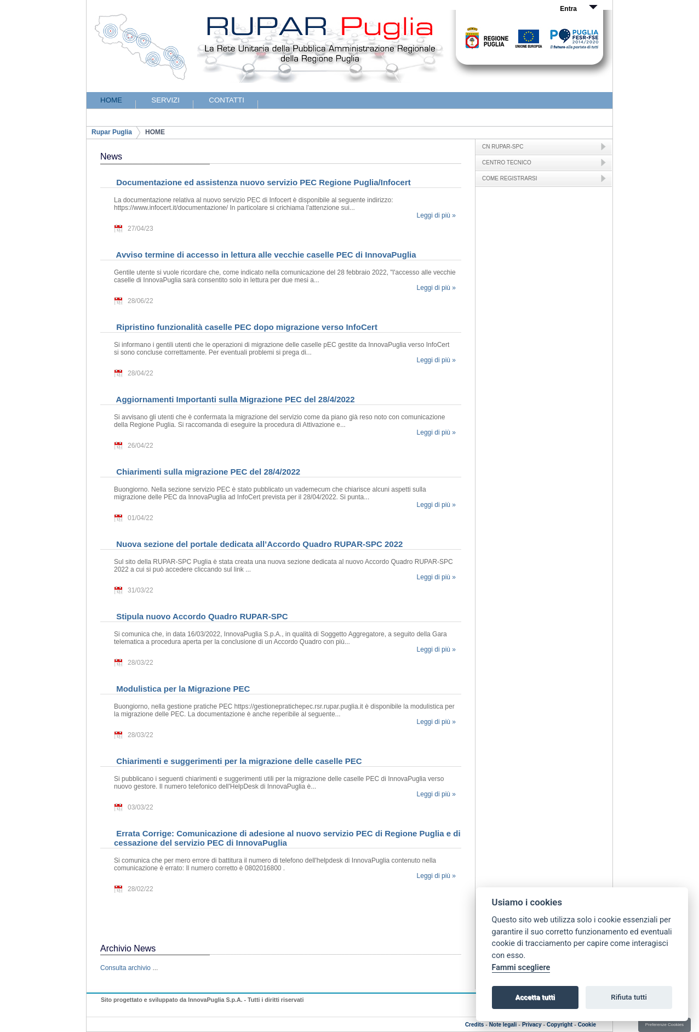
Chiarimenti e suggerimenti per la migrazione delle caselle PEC (238, 761)
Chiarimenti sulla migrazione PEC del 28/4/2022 (207, 471)
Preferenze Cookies (664, 1024)
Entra (568, 9)
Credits (474, 1025)
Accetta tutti (535, 997)
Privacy (532, 1025)
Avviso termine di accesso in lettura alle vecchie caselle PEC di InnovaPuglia (265, 254)
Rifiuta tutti (629, 997)
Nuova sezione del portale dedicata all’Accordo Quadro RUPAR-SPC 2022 (258, 544)
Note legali (503, 1025)
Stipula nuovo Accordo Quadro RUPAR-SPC (201, 616)
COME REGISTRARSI (509, 178)
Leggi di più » (436, 215)
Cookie (587, 1025)
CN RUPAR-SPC (502, 147)
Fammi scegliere (521, 967)
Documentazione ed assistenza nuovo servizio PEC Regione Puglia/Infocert (262, 182)
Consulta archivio (125, 968)
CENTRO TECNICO (506, 162)
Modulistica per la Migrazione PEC (182, 688)
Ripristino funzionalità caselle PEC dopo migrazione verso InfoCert (245, 327)
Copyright (559, 1025)
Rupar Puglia (111, 132)
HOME (155, 132)
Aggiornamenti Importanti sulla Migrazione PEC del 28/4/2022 (234, 399)
